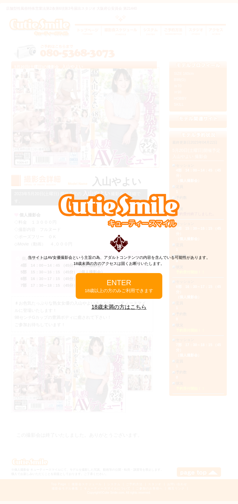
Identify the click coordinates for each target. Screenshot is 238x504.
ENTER (119, 286)
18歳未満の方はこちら (119, 307)
